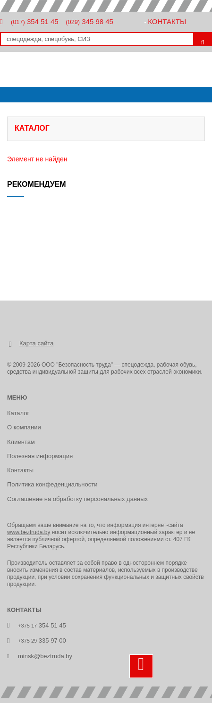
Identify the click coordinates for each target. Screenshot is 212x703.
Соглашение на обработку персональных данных (77, 498)
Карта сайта (36, 343)
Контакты (167, 21)
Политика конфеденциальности (52, 484)
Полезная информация (40, 456)
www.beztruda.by (28, 532)
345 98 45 (89, 21)
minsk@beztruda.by (45, 656)
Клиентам (21, 441)
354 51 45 (35, 21)
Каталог (18, 413)
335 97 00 (42, 640)
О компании (24, 427)
